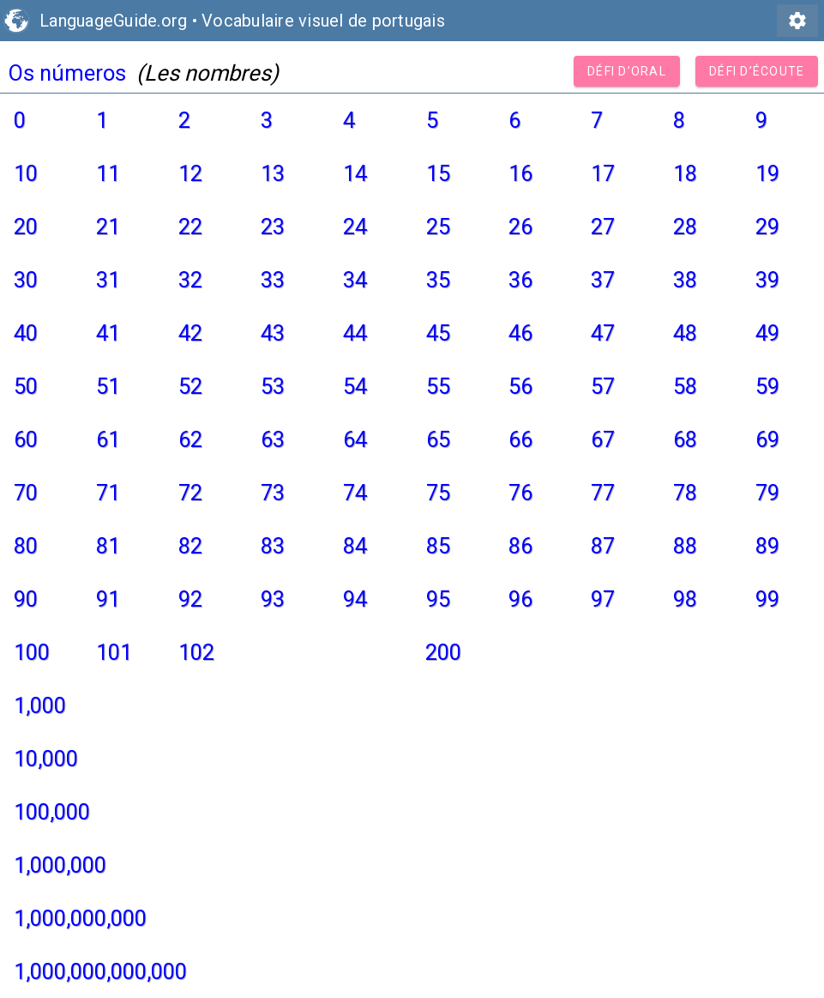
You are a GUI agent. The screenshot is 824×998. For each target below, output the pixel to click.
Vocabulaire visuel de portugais (323, 20)
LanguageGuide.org (113, 20)
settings (797, 20)
